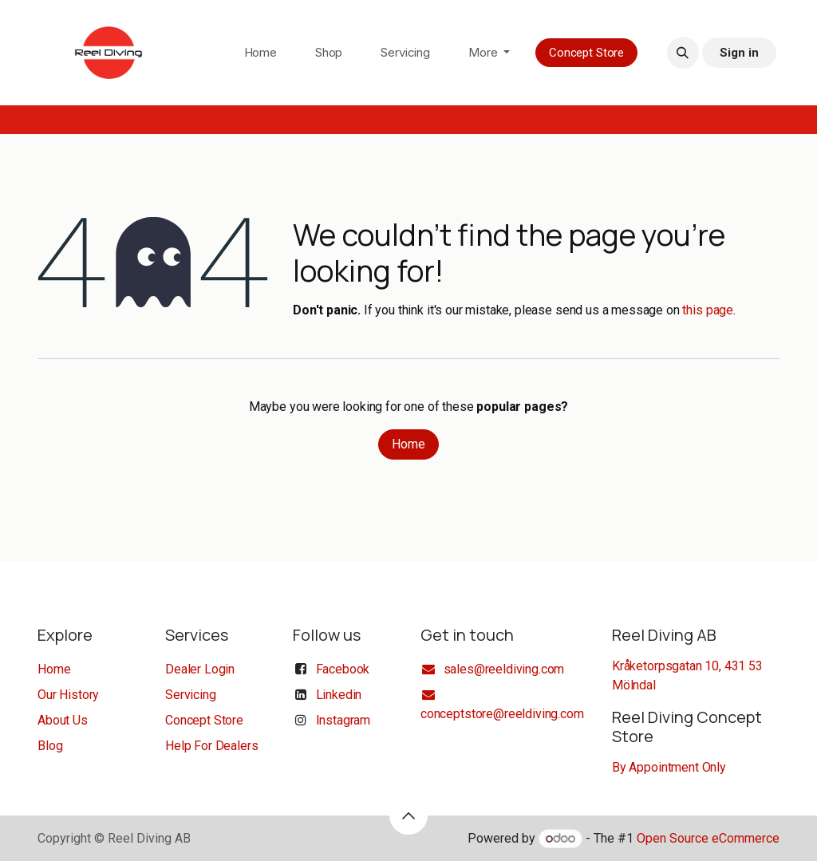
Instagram (343, 720)
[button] (683, 53)
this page (707, 310)
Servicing (190, 694)
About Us (62, 720)
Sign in (739, 52)
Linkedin (339, 694)
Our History (68, 694)
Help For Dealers (211, 745)
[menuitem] (260, 53)
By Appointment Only (669, 767)
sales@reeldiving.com (492, 669)
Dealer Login (200, 669)
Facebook (343, 669)
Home (408, 444)
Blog (49, 745)
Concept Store (586, 52)
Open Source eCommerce (708, 838)
